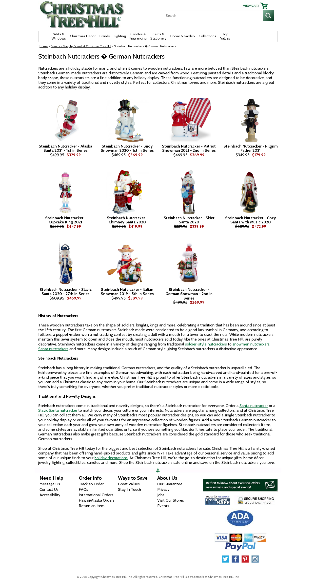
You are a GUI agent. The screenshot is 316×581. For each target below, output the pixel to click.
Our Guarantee (169, 484)
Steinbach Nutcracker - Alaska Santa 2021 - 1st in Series (65, 148)
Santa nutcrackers (53, 348)
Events (163, 505)
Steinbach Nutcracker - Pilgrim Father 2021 (250, 148)
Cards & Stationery (158, 36)
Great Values (129, 484)
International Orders (96, 495)
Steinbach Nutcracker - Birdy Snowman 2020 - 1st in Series (127, 148)
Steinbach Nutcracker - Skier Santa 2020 (189, 220)
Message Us (50, 484)
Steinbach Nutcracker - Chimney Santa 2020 (127, 220)
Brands (104, 36)
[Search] (213, 15)
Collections (207, 36)
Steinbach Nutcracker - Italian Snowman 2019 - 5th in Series (127, 291)
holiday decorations (111, 457)
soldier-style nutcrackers (206, 344)
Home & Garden (182, 36)
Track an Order (91, 484)
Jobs (160, 495)
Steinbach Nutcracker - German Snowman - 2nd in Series (189, 294)
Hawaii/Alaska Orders (97, 500)
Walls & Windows (59, 36)
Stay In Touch (129, 489)
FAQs (83, 489)
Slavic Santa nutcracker (57, 410)
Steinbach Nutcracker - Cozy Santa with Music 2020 (250, 220)
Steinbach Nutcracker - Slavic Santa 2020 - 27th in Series (66, 291)
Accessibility (50, 495)
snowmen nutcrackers (251, 344)
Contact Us (49, 489)
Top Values (225, 36)
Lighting (120, 36)
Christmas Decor (83, 36)
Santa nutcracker (253, 405)
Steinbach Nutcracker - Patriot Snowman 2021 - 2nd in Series (189, 148)
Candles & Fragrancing (138, 36)
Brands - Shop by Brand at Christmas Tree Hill (81, 46)
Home (44, 46)
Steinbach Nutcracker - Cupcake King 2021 (65, 220)
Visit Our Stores (170, 500)
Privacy (163, 489)
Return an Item (91, 505)
